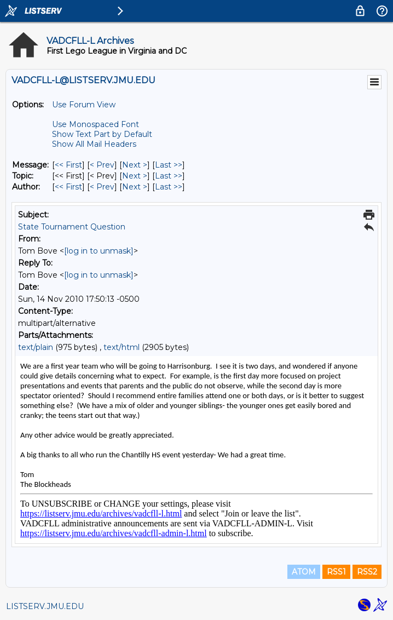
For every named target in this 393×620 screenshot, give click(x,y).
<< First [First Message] (68, 165)
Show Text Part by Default (102, 134)
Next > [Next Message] (134, 165)
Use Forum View (83, 105)
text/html (121, 347)
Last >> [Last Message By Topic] (168, 176)
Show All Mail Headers (94, 144)
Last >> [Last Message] (168, 165)
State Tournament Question (71, 227)
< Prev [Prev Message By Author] (102, 187)
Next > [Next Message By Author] (134, 187)
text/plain (35, 347)
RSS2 (367, 572)
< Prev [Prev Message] (102, 165)
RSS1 (336, 572)
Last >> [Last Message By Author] (168, 187)
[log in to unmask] (99, 251)
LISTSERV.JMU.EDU (45, 606)
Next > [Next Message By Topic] (134, 176)
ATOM (304, 572)
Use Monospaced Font (95, 124)
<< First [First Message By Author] (68, 187)
